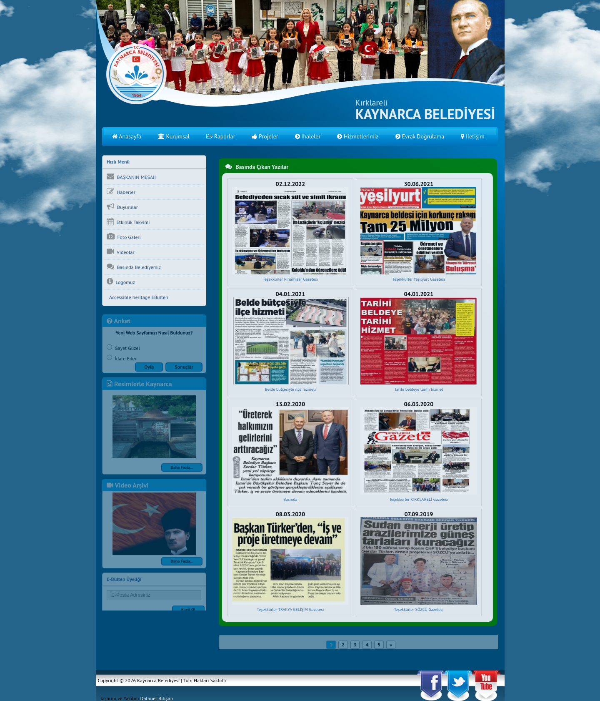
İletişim (473, 136)
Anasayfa (126, 136)
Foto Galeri (124, 237)
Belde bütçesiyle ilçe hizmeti (289, 389)
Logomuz (121, 282)
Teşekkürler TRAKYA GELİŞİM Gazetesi (289, 609)
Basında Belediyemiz (134, 267)
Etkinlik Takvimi (128, 222)
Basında (290, 499)
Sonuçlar (184, 369)
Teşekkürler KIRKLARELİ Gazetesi (418, 499)
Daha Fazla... (181, 469)
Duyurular (122, 207)
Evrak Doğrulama (420, 136)
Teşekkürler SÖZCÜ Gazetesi (418, 609)
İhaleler (308, 136)
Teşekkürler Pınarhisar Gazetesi (289, 279)
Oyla (149, 369)
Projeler (265, 136)
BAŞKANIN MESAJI (131, 177)
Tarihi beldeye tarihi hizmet (418, 389)
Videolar (120, 252)
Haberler (121, 192)
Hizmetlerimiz (357, 136)
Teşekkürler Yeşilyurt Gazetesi (418, 279)
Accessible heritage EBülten (137, 298)
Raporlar (220, 136)
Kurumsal (174, 136)
